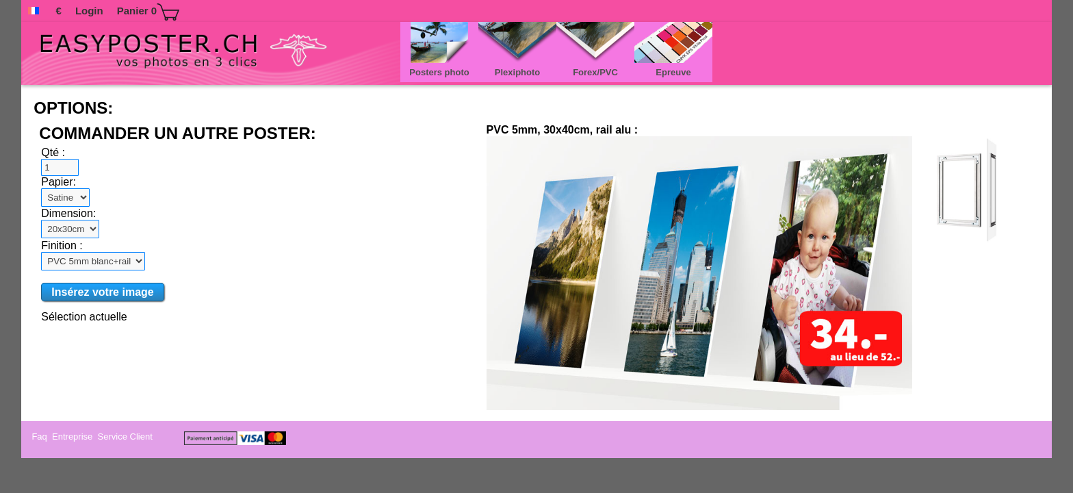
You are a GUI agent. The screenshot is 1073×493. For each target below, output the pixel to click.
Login (89, 10)
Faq (40, 436)
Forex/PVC (595, 73)
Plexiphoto (517, 73)
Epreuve (673, 73)
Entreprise (73, 436)
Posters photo (439, 73)
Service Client (126, 436)
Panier (148, 12)
